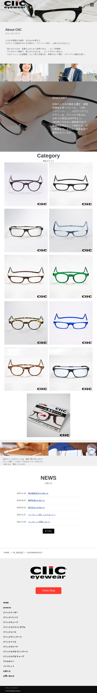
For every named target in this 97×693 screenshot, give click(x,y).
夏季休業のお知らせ (36, 500)
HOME (6, 603)
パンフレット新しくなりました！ (42, 515)
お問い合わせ (8, 676)
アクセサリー (8, 661)
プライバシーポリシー (11, 688)
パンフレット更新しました (39, 522)
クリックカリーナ (10, 647)
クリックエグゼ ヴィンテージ (15, 651)
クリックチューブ (10, 622)
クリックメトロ (9, 642)
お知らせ (7, 671)
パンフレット (8, 666)
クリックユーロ (9, 632)
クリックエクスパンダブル (14, 627)
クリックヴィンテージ (12, 637)
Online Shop (48, 590)
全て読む (48, 531)
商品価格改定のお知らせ (38, 493)
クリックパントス (10, 617)
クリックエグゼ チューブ (13, 656)
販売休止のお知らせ (36, 507)
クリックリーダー (10, 612)
